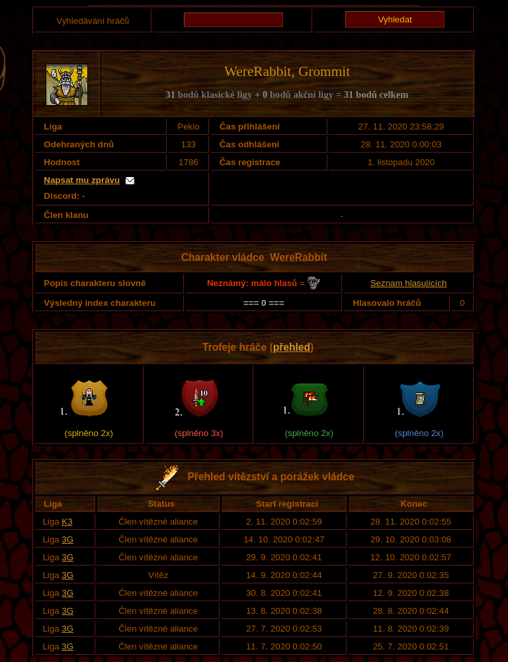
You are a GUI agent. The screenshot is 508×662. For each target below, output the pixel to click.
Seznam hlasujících (408, 283)
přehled (291, 347)
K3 (67, 522)
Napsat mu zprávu (82, 180)
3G (67, 539)
